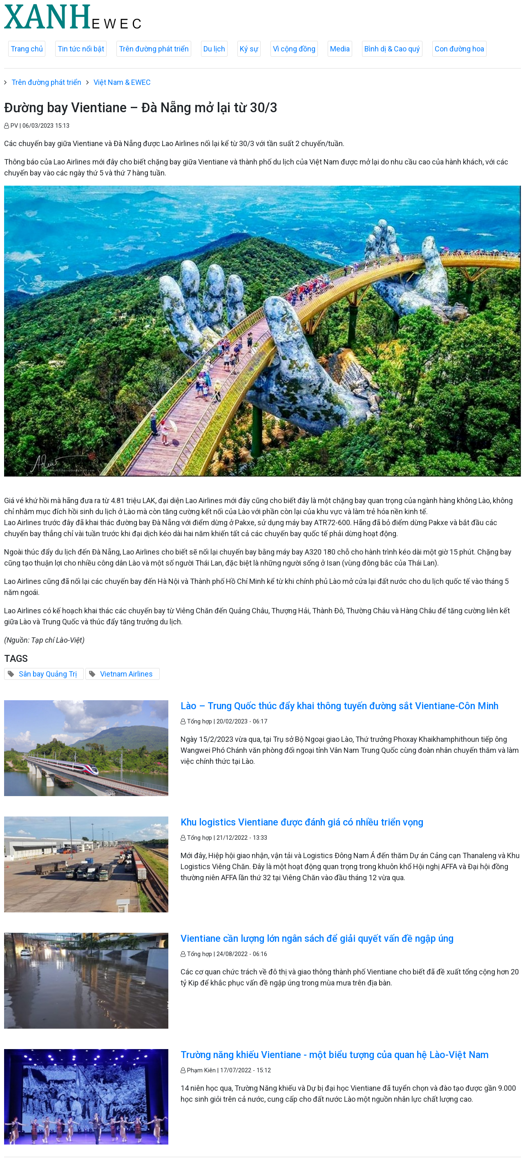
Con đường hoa (459, 48)
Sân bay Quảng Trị (48, 674)
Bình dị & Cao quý (392, 48)
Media (340, 48)
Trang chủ (27, 48)
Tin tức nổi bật (81, 48)
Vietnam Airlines (126, 674)
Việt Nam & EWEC (122, 82)
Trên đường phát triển (154, 48)
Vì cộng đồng (294, 48)
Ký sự (249, 48)
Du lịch (214, 48)
